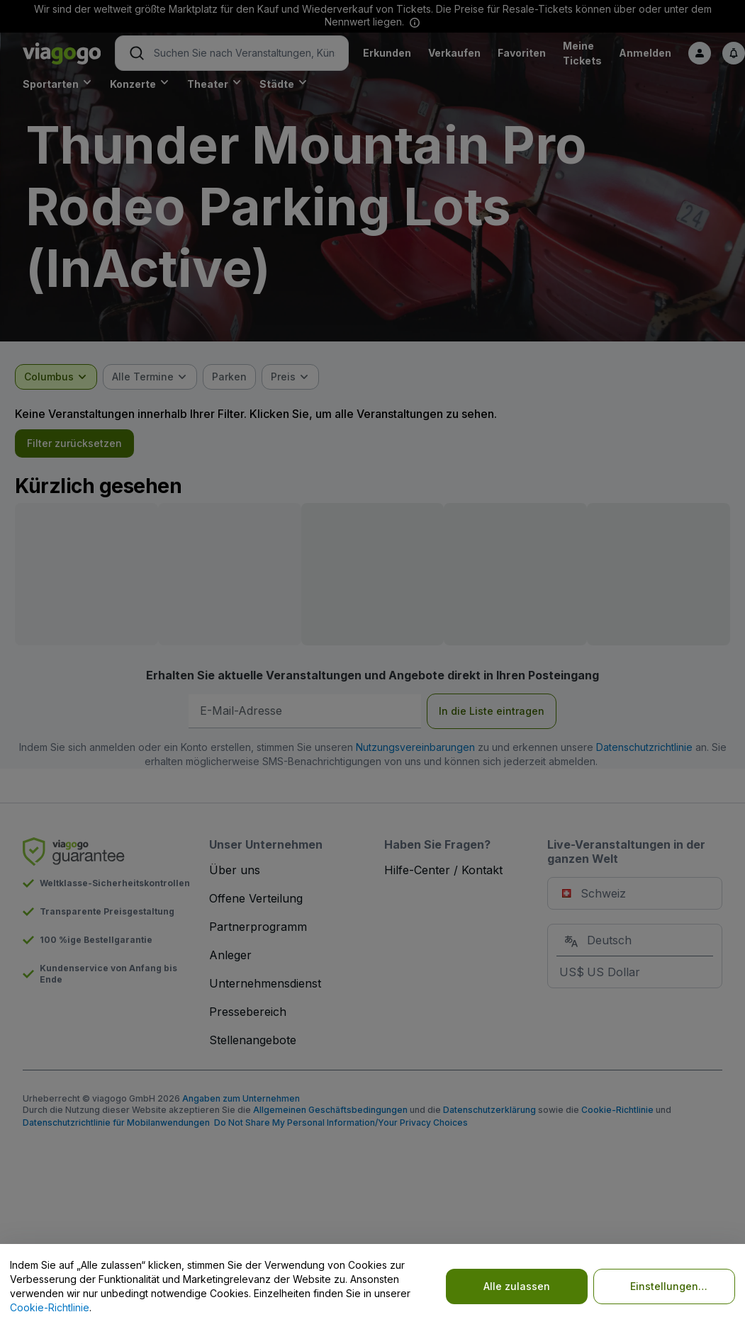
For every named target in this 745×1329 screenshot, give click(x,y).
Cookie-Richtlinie (49, 1307)
